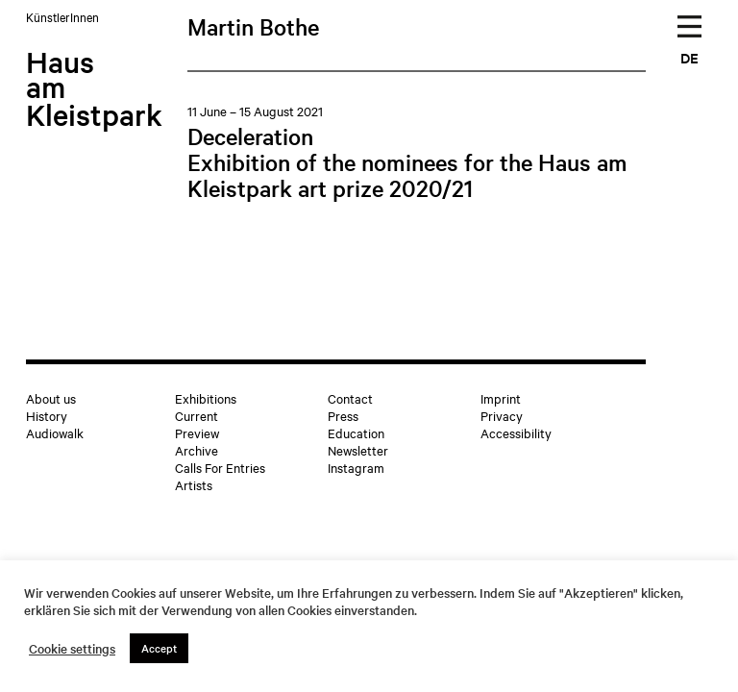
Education (356, 432)
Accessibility (516, 432)
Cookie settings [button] (72, 648)
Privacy (501, 415)
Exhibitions (205, 398)
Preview (197, 432)
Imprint (500, 398)
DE (689, 57)
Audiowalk (55, 432)
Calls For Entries (220, 467)
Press (343, 415)
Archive (196, 449)
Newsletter (358, 449)
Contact (350, 398)
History (46, 415)
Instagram (356, 467)
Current (196, 415)
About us (51, 398)
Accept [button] (159, 647)
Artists (193, 484)
